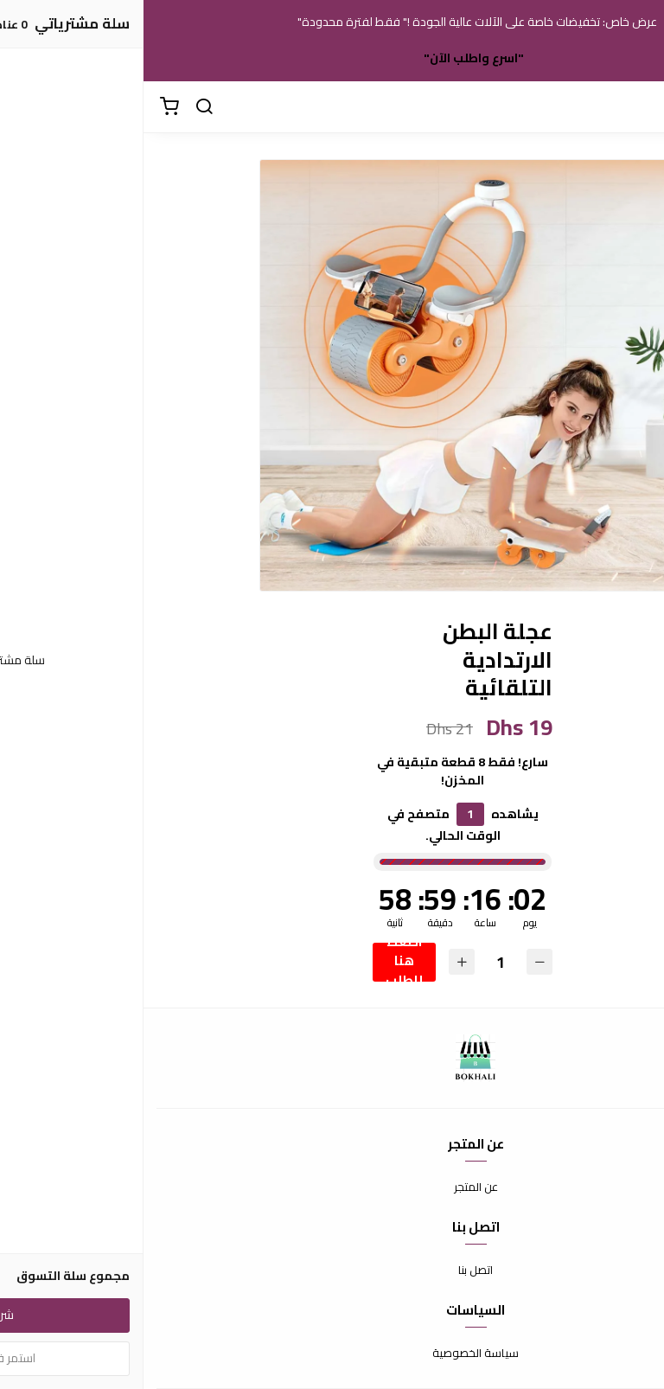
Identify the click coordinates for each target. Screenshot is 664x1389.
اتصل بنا (332, 1270)
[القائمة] (638, 107)
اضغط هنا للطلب (260, 962)
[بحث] (60, 107)
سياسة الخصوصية (332, 1353)
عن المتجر (332, 1187)
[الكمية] (357, 962)
